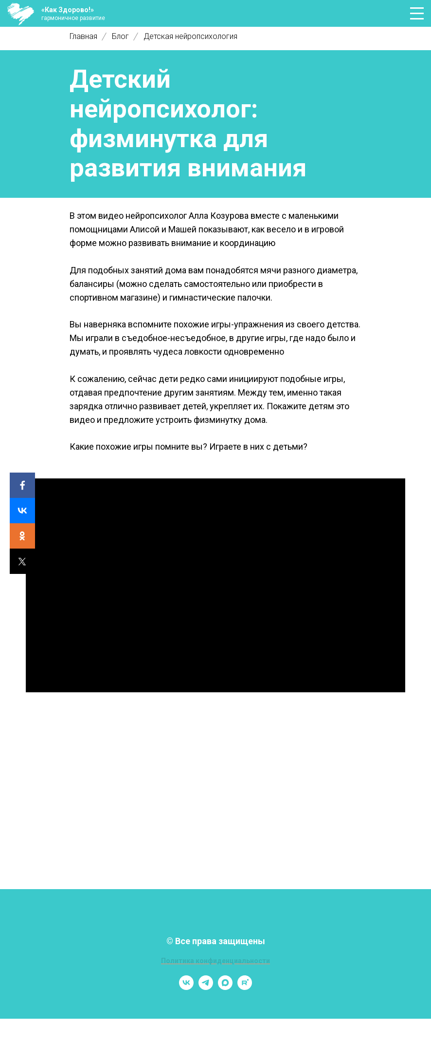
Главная (83, 36)
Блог (120, 36)
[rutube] (244, 987)
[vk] (186, 987)
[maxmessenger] (225, 987)
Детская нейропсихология (190, 36)
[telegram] (205, 987)
